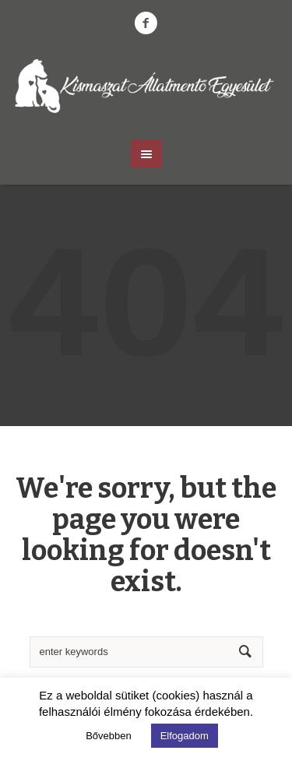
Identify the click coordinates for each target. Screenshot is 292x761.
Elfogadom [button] (184, 736)
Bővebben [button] (109, 736)
